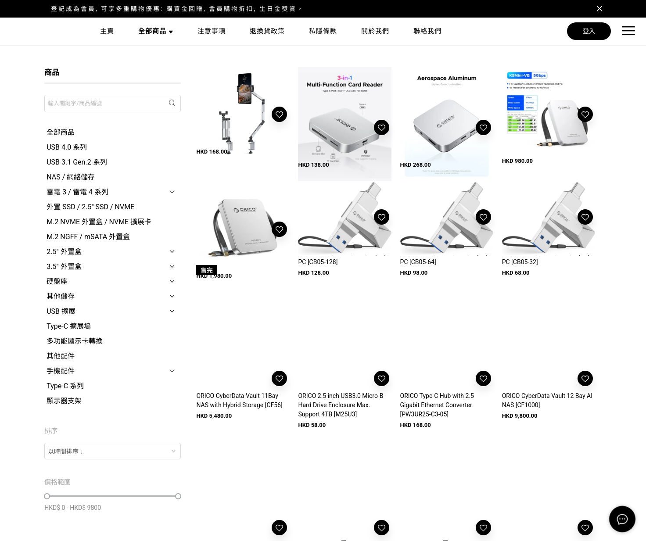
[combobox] (112, 451)
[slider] (47, 496)
